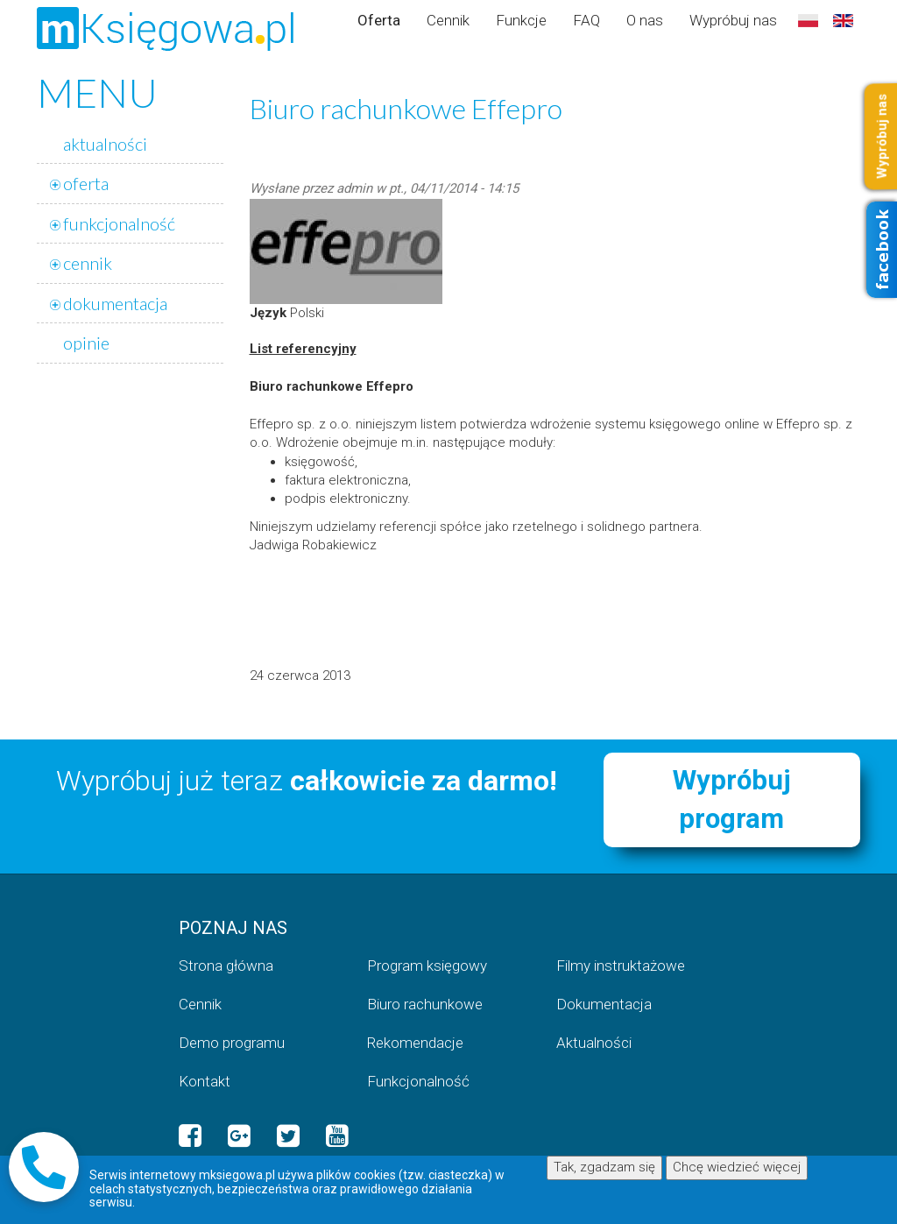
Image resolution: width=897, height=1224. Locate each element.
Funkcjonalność (418, 1081)
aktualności (105, 143)
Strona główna (226, 965)
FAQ (586, 20)
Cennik (448, 20)
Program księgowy (427, 965)
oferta (86, 183)
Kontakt (204, 1081)
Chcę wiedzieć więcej (737, 1167)
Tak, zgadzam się (604, 1167)
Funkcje (521, 20)
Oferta (378, 20)
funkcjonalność (119, 223)
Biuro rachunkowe (425, 1004)
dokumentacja (115, 303)
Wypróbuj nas (733, 20)
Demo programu (232, 1042)
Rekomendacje (415, 1042)
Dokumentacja (604, 1004)
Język (268, 313)
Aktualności (594, 1042)
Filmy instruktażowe (620, 965)
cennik (87, 262)
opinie (86, 342)
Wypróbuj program (732, 799)
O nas (644, 20)
